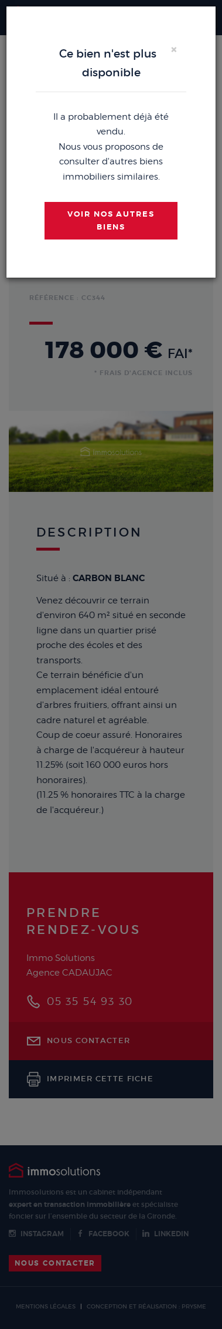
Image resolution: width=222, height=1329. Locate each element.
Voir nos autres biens (111, 220)
